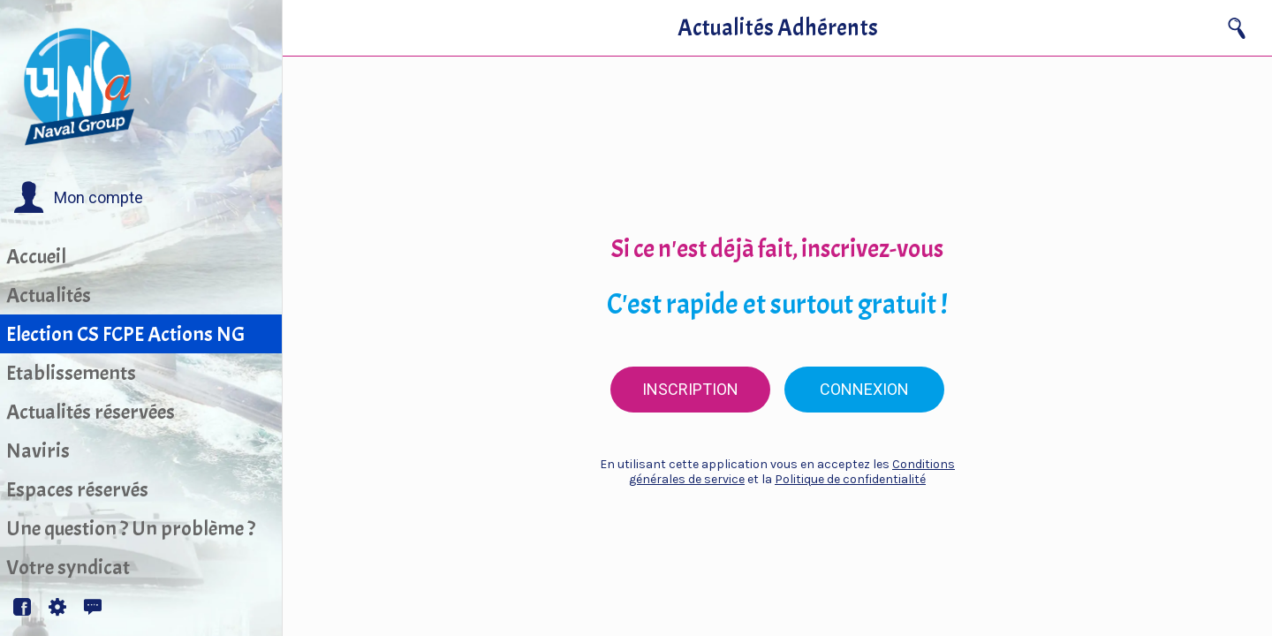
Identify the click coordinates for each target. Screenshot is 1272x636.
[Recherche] (1236, 28)
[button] (78, 198)
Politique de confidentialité (850, 479)
